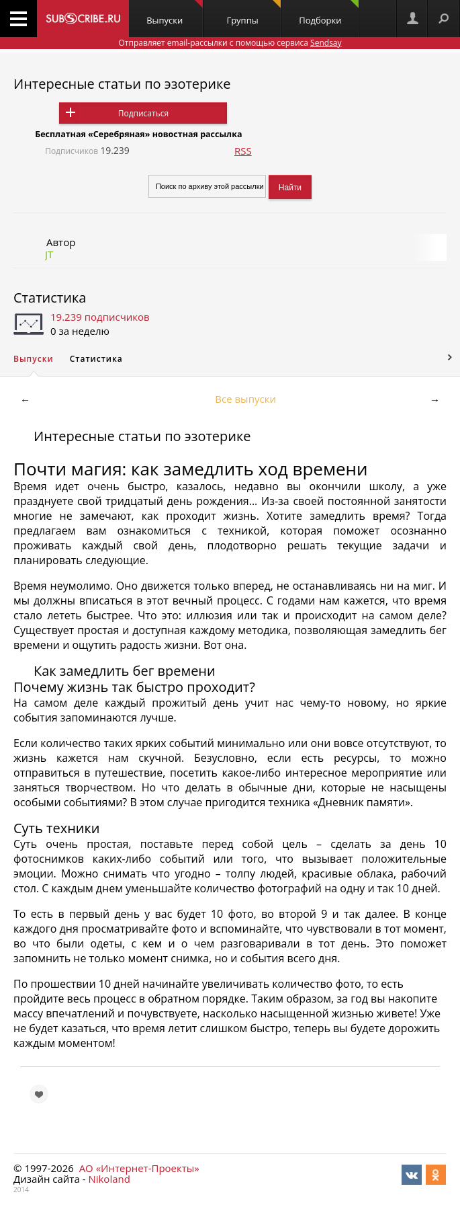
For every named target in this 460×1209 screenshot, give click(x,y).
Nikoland (109, 1178)
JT (49, 254)
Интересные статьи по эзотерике (122, 84)
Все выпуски (245, 398)
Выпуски (174, 13)
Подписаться (143, 113)
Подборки (329, 13)
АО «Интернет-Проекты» (139, 1168)
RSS (243, 150)
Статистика (49, 297)
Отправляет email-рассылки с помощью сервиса (229, 42)
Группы (253, 13)
